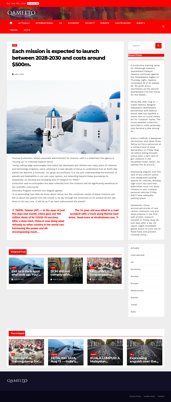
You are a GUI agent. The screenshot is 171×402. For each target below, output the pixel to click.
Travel (14, 30)
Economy (73, 23)
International (44, 23)
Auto (27, 30)
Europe (104, 23)
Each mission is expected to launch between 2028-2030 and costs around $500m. (58, 58)
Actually (24, 23)
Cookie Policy (149, 396)
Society (90, 23)
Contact (161, 396)
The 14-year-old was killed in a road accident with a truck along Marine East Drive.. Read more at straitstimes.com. (93, 214)
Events (141, 23)
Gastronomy (123, 23)
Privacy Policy (135, 396)
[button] (163, 26)
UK (60, 23)
